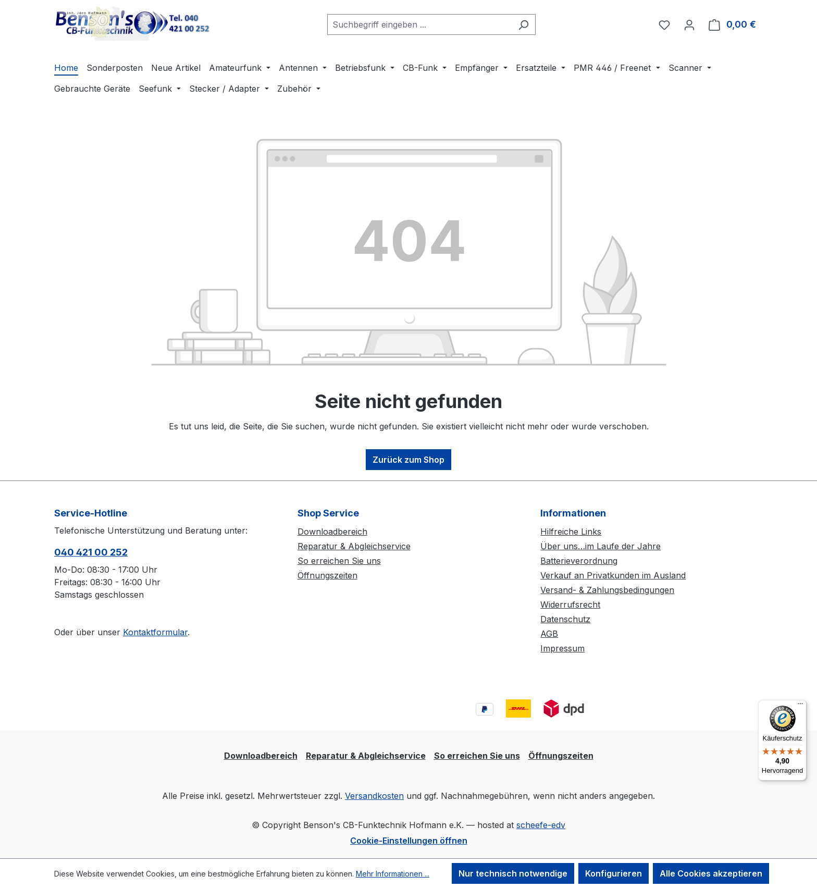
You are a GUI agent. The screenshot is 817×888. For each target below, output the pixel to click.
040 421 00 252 (91, 552)
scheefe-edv (540, 825)
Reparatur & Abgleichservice (354, 546)
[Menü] (800, 706)
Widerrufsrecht (570, 604)
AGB (549, 633)
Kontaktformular (155, 632)
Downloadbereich (332, 531)
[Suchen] (523, 24)
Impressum (562, 648)
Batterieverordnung (578, 561)
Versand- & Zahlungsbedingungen (607, 590)
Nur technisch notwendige (513, 873)
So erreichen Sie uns (339, 561)
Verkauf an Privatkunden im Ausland (613, 575)
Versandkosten (374, 796)
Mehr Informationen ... (392, 873)
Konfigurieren (613, 873)
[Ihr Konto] (689, 24)
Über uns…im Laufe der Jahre (600, 546)
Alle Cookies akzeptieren (711, 873)
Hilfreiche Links (570, 531)
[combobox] (419, 24)
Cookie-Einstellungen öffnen (408, 840)
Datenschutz (565, 619)
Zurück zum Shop (408, 459)
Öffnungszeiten (327, 575)
